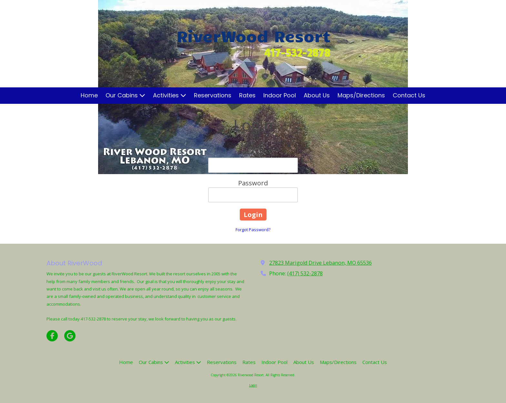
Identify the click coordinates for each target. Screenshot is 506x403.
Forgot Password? (253, 229)
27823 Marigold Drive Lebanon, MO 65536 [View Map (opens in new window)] (320, 262)
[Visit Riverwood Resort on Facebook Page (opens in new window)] (52, 335)
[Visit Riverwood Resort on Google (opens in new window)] (70, 335)
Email (253, 153)
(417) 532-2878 (305, 273)
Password (253, 183)
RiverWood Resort (253, 35)
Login (253, 385)
